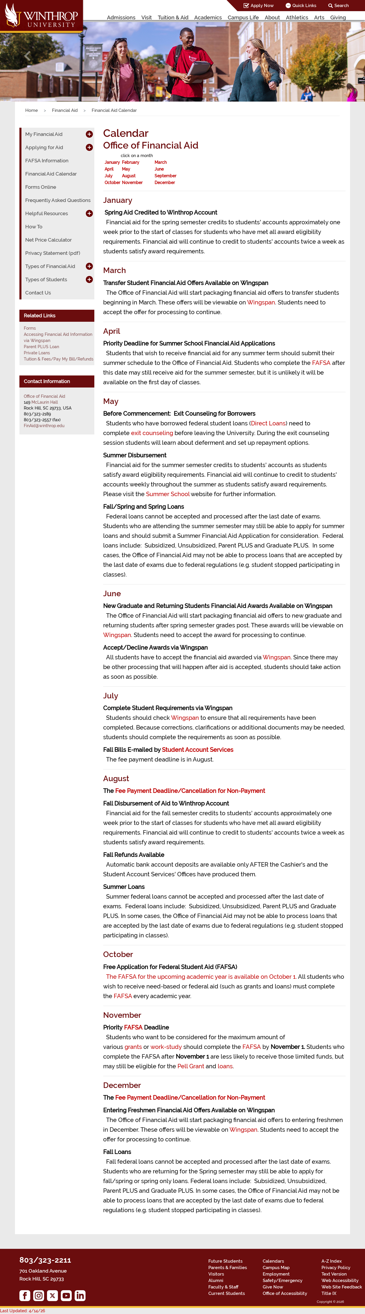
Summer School (168, 494)
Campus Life (243, 17)
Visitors (216, 1274)
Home (31, 110)
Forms (30, 328)
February (130, 162)
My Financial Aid (44, 134)
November (132, 182)
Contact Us (38, 293)
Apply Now (262, 5)
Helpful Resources (46, 213)
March (161, 162)
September (165, 175)
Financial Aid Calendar (51, 174)
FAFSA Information (46, 161)
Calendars (273, 1261)
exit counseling (152, 433)
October (112, 182)
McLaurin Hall (44, 402)
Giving (338, 17)
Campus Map (276, 1267)
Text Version (334, 1274)
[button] (27, 56)
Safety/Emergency (282, 1280)
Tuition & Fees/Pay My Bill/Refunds (58, 359)
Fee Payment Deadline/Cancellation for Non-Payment (190, 790)
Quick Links (304, 5)
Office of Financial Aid (44, 396)
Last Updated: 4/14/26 (22, 1310)
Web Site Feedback (342, 1287)
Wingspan (261, 302)
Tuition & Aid (173, 17)
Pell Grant (191, 1066)
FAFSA (321, 362)
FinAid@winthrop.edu (44, 425)
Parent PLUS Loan (41, 346)
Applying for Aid (44, 147)
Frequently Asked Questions (58, 200)
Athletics (297, 17)
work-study (166, 1046)
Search (341, 5)
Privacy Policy (336, 1267)
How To (33, 227)
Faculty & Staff (223, 1287)
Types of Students (46, 279)
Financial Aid (65, 110)
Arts (319, 17)
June (159, 169)
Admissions (121, 17)
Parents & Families (227, 1267)
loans (225, 1066)
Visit (146, 17)
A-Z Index (332, 1261)
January (112, 162)
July (109, 175)
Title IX (329, 1293)
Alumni (215, 1280)
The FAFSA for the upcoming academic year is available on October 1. (201, 976)
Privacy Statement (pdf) (52, 253)
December (165, 182)
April (109, 169)
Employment (276, 1274)
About (272, 17)
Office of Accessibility (285, 1293)
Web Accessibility (340, 1280)
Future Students (225, 1261)
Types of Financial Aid (50, 266)
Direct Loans (268, 423)
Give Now (273, 1287)
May (126, 169)
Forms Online (40, 187)
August (128, 175)
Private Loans (37, 353)
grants (133, 1046)
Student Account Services (197, 749)
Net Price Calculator (48, 240)
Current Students (226, 1293)
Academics (208, 17)
